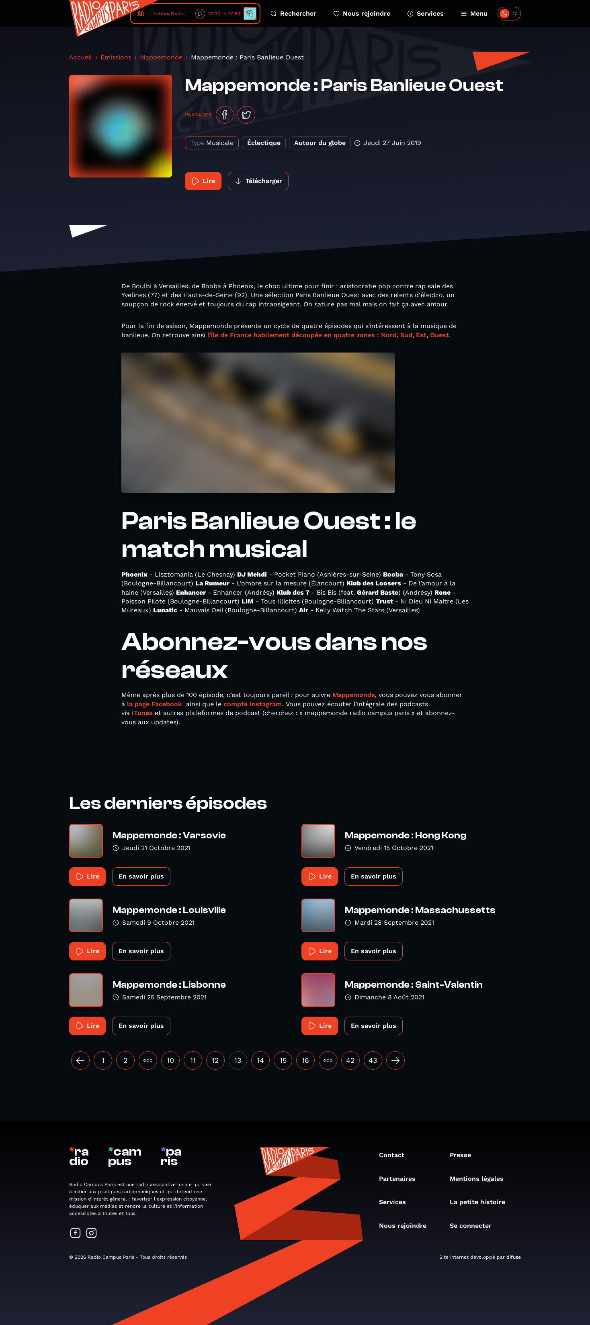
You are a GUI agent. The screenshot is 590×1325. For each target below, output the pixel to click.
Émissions (115, 57)
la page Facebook (154, 704)
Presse (464, 1155)
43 (373, 1060)
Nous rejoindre (361, 13)
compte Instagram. (253, 704)
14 (260, 1060)
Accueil (80, 57)
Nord (389, 335)
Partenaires (401, 1178)
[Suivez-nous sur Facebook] (75, 1234)
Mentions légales (481, 1178)
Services (425, 13)
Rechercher (293, 13)
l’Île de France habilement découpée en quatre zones (292, 335)
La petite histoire (481, 1202)
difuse (513, 1257)
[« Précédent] (80, 1060)
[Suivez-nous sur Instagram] (91, 1234)
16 (305, 1060)
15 (283, 1060)
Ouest (439, 335)
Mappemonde (161, 57)
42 (350, 1060)
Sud (406, 335)
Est (421, 335)
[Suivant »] (395, 1060)
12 (215, 1060)
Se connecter (475, 1225)
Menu (474, 13)
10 (170, 1060)
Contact (395, 1155)
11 (193, 1060)
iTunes (142, 713)
